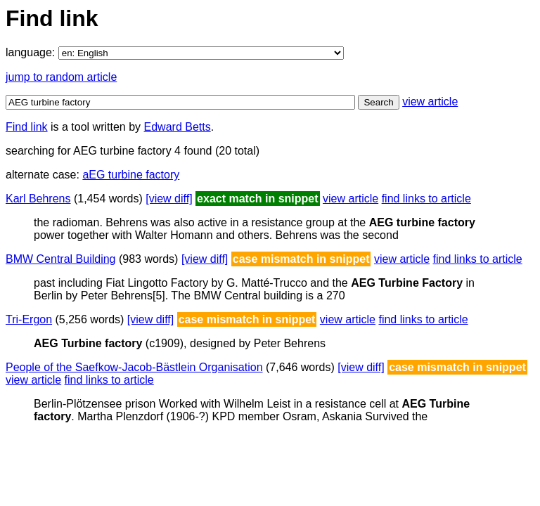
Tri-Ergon (29, 319)
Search (378, 102)
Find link (27, 127)
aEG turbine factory (130, 175)
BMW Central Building (61, 259)
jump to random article (61, 77)
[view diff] (169, 199)
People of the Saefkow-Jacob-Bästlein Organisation (134, 367)
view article (430, 102)
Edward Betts (177, 127)
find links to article (426, 199)
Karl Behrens (38, 199)
